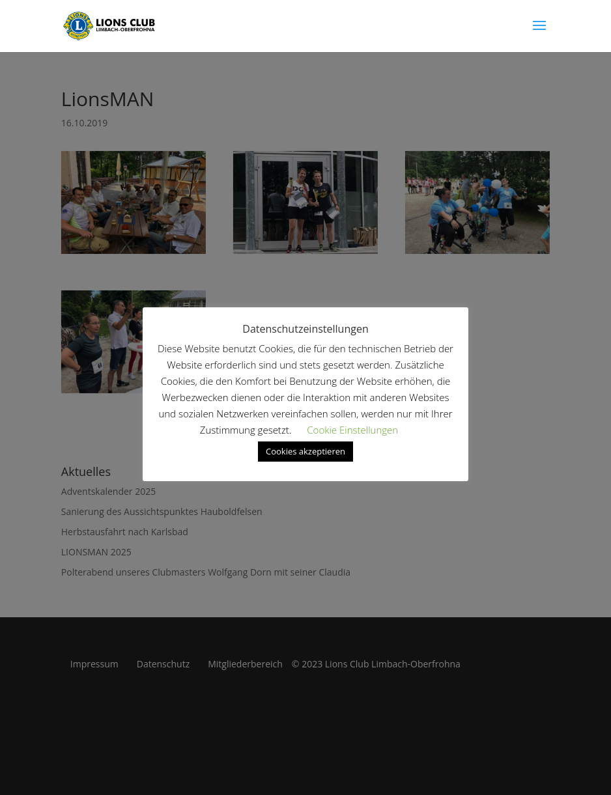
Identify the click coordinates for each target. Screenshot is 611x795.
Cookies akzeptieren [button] (305, 451)
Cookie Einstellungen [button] (352, 429)
